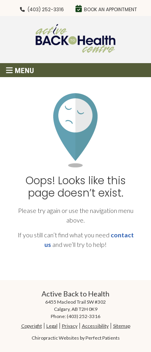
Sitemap (121, 326)
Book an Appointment (106, 9)
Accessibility (95, 326)
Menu (20, 70)
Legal (52, 326)
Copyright (31, 326)
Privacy (69, 326)
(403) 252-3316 (46, 9)
